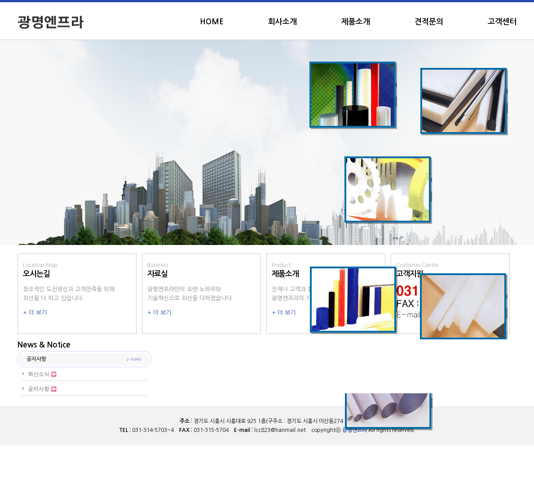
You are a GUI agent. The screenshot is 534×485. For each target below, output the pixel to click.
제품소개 (355, 22)
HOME (212, 22)
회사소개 (282, 22)
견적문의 (429, 22)
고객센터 (502, 22)
